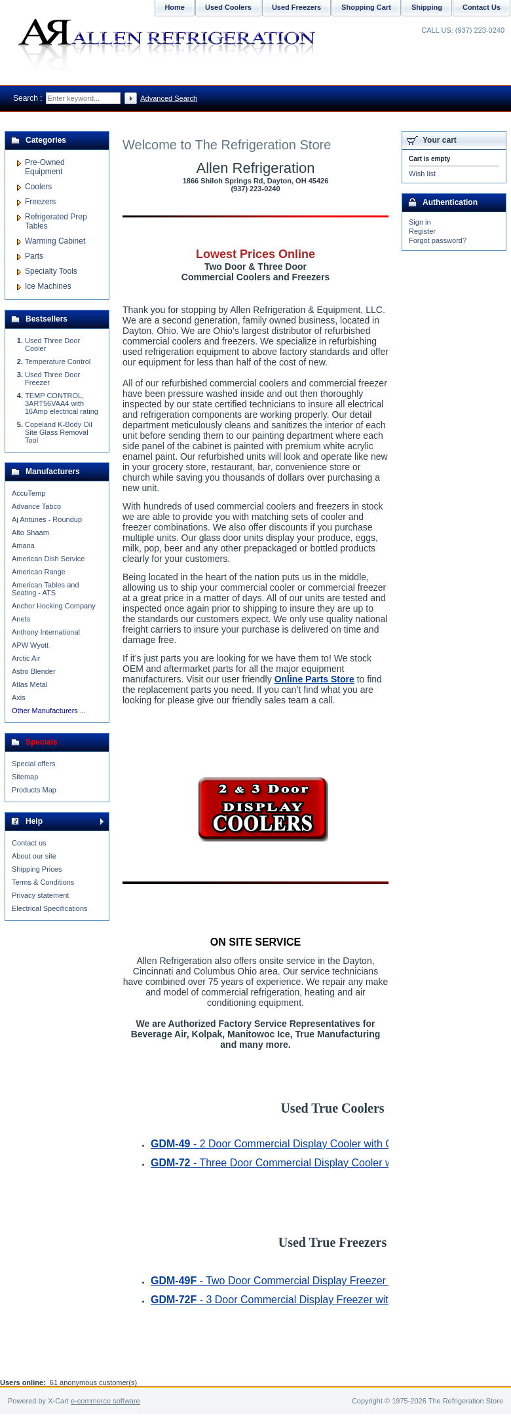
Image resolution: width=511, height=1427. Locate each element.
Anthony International (46, 632)
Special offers (33, 764)
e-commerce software (105, 1401)
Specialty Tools (51, 271)
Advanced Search (168, 98)
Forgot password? (437, 240)
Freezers (40, 201)
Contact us (29, 843)
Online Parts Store (314, 679)
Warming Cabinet (55, 241)
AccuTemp (28, 493)
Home (174, 7)
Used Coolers (228, 7)
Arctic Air (26, 658)
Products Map (34, 790)
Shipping (426, 7)
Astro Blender (34, 671)
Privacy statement (40, 895)
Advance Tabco (36, 506)
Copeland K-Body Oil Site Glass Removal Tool (58, 432)
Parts (34, 256)
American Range (39, 572)
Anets (21, 619)
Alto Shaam (30, 532)
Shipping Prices (37, 869)
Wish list (422, 173)
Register (422, 231)
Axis (19, 697)
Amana (23, 545)
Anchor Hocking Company (54, 606)
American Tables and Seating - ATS (45, 589)
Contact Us (482, 7)
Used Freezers (296, 7)
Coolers (38, 186)
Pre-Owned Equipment (45, 167)
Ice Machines (48, 286)
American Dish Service (48, 559)
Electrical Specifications (50, 908)
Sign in (420, 222)
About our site (34, 856)
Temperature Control (57, 361)
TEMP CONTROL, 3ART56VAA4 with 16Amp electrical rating (61, 403)
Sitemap (25, 777)
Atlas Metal (29, 684)
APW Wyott (30, 645)
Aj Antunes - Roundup (47, 519)
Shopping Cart (366, 7)
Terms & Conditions (43, 882)
